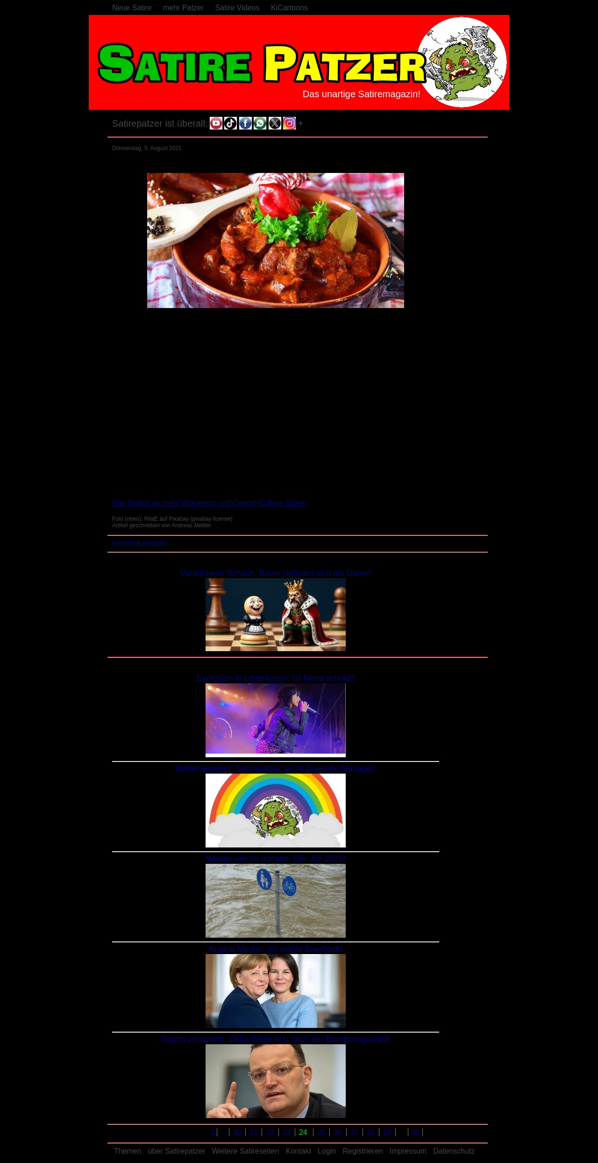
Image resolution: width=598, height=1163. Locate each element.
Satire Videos (237, 8)
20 (238, 1132)
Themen (128, 1151)
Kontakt (298, 1151)
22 (271, 1132)
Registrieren (362, 1151)
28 (372, 1132)
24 (304, 1132)
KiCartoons (289, 8)
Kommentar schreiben (139, 542)
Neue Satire (132, 8)
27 (355, 1132)
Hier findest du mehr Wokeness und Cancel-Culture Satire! (209, 503)
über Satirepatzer (177, 1151)
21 (254, 1132)
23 (288, 1132)
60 (416, 1132)
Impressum (408, 1151)
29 (388, 1132)
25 (322, 1132)
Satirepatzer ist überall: (160, 123)
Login (327, 1151)
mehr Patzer (183, 8)
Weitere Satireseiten (245, 1151)
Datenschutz (454, 1151)
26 (339, 1132)
